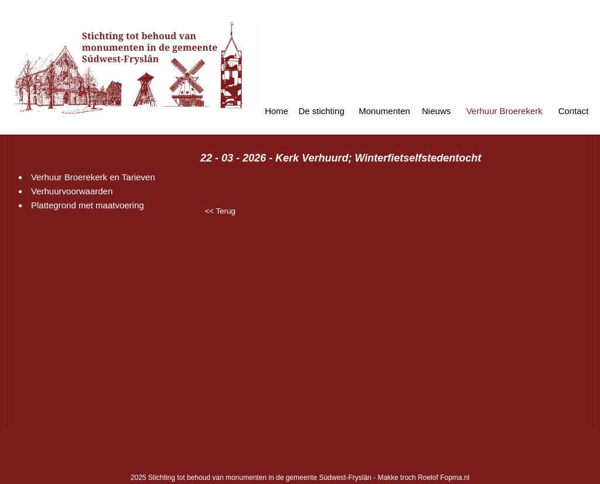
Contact (573, 111)
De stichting (321, 111)
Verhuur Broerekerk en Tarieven (93, 177)
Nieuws (436, 111)
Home (276, 111)
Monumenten (384, 111)
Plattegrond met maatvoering (87, 205)
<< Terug (219, 211)
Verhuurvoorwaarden (71, 191)
